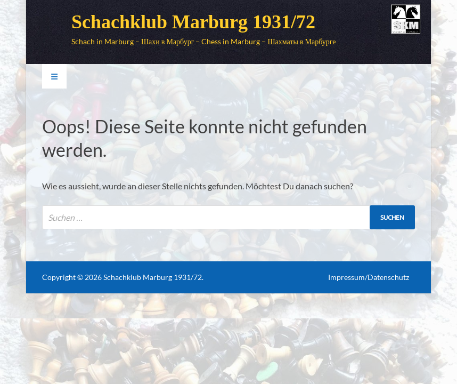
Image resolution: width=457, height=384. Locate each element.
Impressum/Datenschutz (368, 277)
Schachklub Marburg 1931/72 (193, 22)
